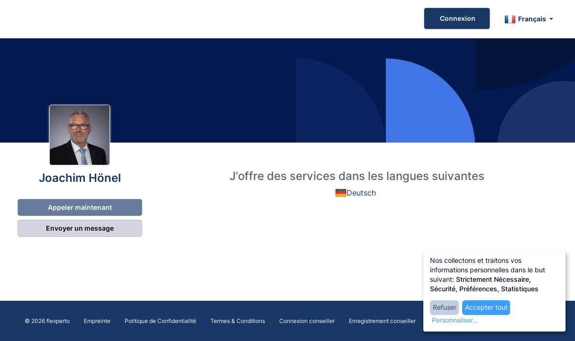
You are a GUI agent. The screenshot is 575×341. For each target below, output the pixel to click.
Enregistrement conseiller (382, 320)
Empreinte (97, 320)
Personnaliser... (455, 320)
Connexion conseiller (307, 320)
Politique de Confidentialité (160, 320)
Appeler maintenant (79, 207)
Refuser (444, 307)
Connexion (456, 18)
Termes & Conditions (237, 320)
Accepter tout (486, 307)
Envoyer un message (79, 228)
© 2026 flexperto (47, 320)
